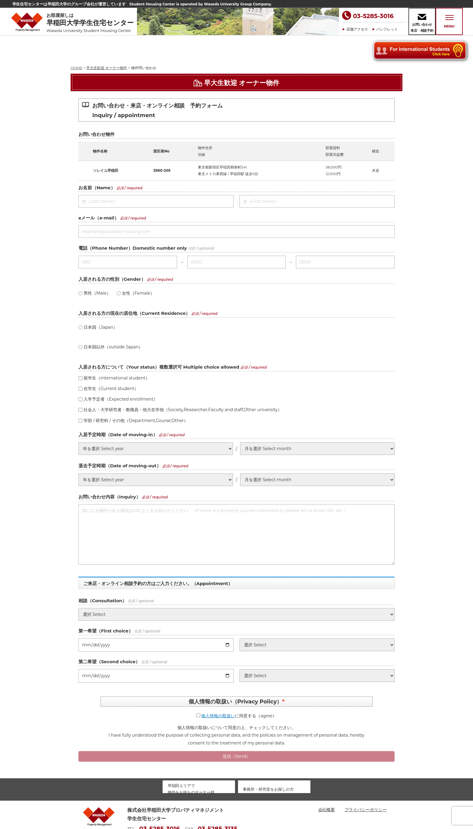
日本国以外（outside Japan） (110, 319)
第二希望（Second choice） (109, 634)
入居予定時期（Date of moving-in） (117, 407)
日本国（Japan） (97, 300)
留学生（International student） (114, 351)
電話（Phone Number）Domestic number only (132, 221)
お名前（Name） (96, 160)
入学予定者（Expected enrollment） (117, 372)
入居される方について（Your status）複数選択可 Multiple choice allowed (158, 340)
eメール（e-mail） (98, 191)
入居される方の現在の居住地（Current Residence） (134, 286)
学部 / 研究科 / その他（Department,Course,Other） (133, 393)
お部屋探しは (91, 22)
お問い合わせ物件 (96, 107)
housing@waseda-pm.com (155, 810)
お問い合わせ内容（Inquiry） (109, 469)
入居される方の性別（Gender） (112, 252)
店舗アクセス (357, 29)
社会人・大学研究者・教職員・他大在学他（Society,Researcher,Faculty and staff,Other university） (180, 382)
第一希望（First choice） (105, 604)
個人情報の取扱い (218, 688)
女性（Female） (135, 266)
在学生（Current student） (108, 361)
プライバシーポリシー (365, 782)
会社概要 (326, 782)
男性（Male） (94, 266)
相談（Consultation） (102, 573)
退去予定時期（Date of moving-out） (119, 438)
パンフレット (387, 29)
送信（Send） (236, 729)
